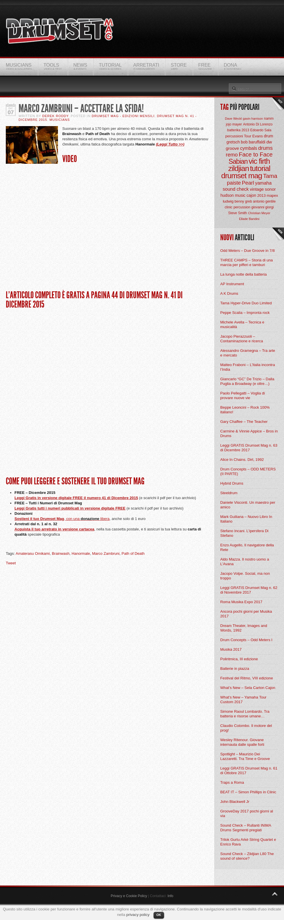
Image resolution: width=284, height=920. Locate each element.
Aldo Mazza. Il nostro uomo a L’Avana (244, 561)
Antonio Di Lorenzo (257, 124)
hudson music (233, 195)
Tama (270, 176)
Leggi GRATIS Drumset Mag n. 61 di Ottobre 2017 (248, 770)
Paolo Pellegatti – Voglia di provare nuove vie (242, 395)
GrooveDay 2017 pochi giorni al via (246, 813)
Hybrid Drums (231, 483)
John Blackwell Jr (234, 801)
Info (170, 896)
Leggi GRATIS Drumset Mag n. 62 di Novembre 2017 (248, 590)
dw (269, 141)
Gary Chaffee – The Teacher (243, 421)
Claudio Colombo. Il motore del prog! (246, 727)
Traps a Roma (232, 782)
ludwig (228, 201)
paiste (234, 183)
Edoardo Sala (260, 130)
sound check (236, 189)
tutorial (260, 168)
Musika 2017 (231, 649)
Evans (257, 136)
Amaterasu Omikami (33, 553)
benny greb (243, 201)
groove (232, 148)
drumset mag (241, 175)
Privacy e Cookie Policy (129, 896)
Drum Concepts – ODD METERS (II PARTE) (248, 471)
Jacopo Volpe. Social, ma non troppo (245, 575)
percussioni (234, 136)
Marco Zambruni (106, 553)
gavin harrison (253, 118)
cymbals (248, 148)
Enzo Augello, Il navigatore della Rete (247, 547)
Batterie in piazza (234, 668)
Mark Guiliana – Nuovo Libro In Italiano (246, 518)
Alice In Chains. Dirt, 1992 (242, 459)
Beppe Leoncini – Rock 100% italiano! (245, 409)
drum (268, 136)
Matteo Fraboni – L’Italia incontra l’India (247, 367)
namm (269, 119)
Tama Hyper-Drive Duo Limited (246, 303)
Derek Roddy (55, 116)
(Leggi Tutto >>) (170, 144)
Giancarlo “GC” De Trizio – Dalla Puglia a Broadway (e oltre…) (247, 381)
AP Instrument (232, 284)
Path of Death (133, 553)
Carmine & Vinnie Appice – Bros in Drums (249, 433)
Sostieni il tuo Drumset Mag (39, 519)
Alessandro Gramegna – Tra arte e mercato (247, 352)
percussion (242, 207)
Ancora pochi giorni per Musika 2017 (246, 613)
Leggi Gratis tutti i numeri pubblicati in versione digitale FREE (69, 508)
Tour (247, 136)
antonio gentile (264, 201)
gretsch (233, 142)
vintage (257, 189)
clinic (228, 207)
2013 (261, 195)
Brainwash (61, 553)
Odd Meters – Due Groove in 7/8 (247, 250)
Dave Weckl (233, 118)
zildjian (238, 168)
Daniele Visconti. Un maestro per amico (247, 504)
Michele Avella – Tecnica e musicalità (242, 324)
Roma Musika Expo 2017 (241, 602)
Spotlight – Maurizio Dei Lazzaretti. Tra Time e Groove (245, 756)
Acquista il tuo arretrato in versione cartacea (54, 529)
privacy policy (138, 914)
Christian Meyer (259, 213)
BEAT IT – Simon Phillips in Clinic (248, 792)
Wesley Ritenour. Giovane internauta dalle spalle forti (242, 742)
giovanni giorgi (262, 207)
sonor (270, 189)
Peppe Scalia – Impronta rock (245, 312)
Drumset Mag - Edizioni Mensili (123, 116)
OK (158, 915)
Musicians (60, 119)
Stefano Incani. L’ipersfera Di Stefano (244, 533)
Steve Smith (237, 213)
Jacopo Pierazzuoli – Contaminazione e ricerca (241, 338)
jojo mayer (234, 124)
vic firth (259, 161)
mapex (272, 195)
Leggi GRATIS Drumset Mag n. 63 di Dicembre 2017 (248, 447)
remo (232, 155)
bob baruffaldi (253, 142)
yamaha (263, 183)
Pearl (248, 183)
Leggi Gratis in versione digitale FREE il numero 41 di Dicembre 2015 (76, 498)
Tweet (11, 563)
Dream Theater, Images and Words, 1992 (243, 627)
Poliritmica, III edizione (239, 659)
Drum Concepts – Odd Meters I (246, 640)
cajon (251, 195)
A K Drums (229, 293)
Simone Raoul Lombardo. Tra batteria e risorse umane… (245, 713)
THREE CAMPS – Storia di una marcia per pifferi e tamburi (246, 262)
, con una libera (87, 519)
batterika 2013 (238, 130)
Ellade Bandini (249, 219)
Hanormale (81, 553)
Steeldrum (228, 493)
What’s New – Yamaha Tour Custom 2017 (243, 699)
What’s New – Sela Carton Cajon (247, 688)
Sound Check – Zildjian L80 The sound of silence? (247, 856)
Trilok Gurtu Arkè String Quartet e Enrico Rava (248, 841)
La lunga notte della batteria (243, 274)
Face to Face (256, 154)
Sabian (238, 161)
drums (265, 148)
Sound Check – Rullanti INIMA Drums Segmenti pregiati (245, 827)
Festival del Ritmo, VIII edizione (246, 678)
